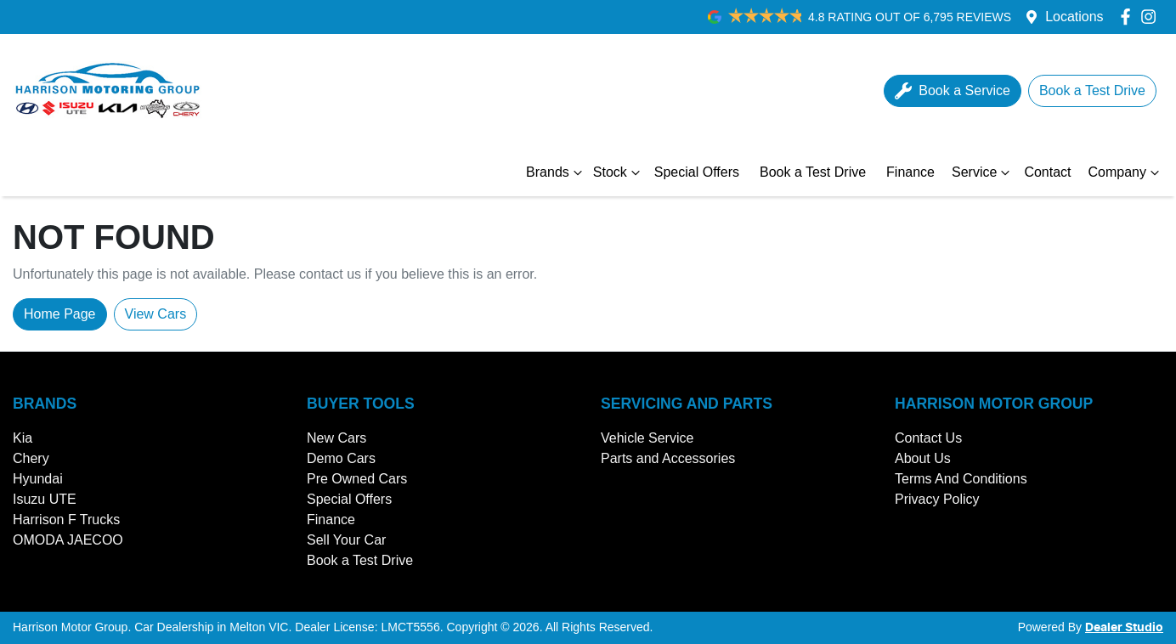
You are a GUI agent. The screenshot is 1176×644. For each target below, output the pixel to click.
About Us (923, 458)
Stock (618, 172)
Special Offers (696, 172)
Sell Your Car (346, 540)
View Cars (156, 314)
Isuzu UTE (44, 499)
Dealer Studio (1124, 628)
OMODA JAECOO (68, 540)
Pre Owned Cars (357, 479)
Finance (910, 172)
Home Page (60, 314)
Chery (31, 458)
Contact (1047, 172)
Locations (1074, 16)
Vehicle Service (647, 438)
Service (983, 172)
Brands (556, 172)
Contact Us (928, 438)
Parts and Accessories (668, 458)
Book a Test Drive (813, 172)
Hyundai (38, 479)
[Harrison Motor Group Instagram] (1151, 16)
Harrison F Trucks (66, 519)
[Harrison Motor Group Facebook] (1128, 16)
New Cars (336, 438)
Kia (22, 438)
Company (1125, 172)
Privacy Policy (937, 499)
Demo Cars (341, 458)
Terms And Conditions (961, 479)
